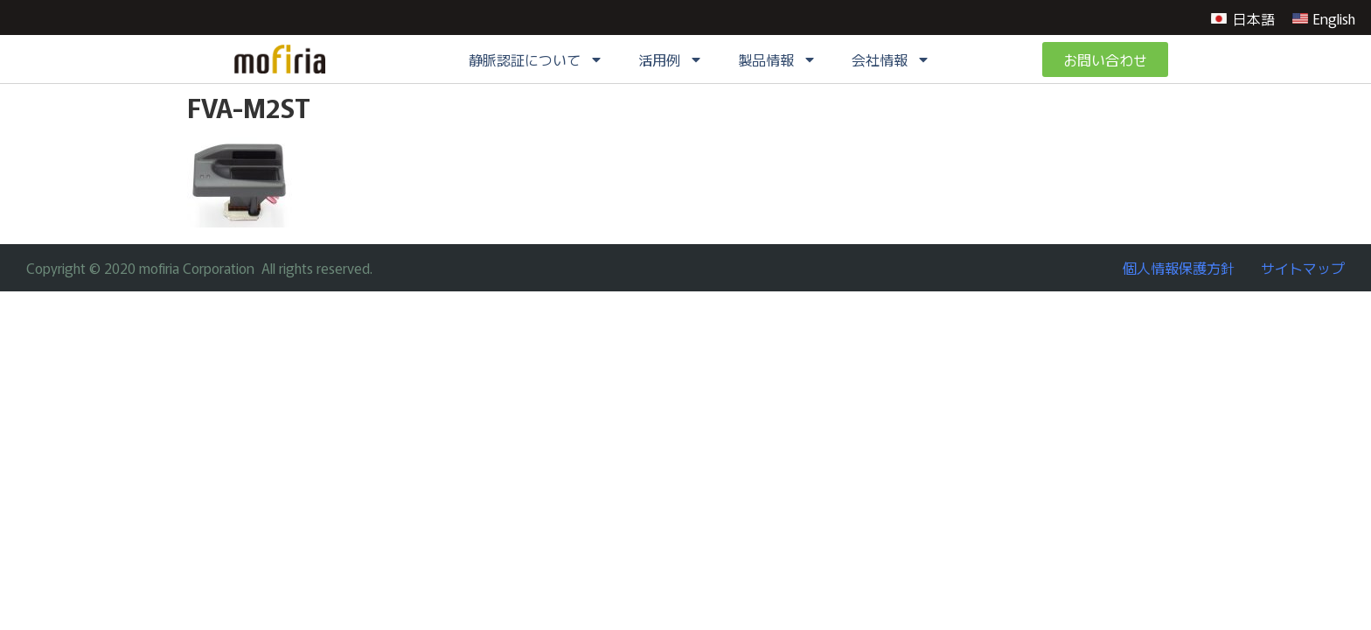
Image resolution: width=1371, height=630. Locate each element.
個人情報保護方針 (1179, 267)
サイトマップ (1303, 267)
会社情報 (891, 59)
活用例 (670, 59)
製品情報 (777, 59)
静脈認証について (536, 59)
